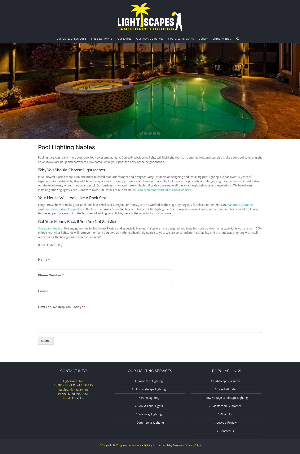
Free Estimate (227, 389)
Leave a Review (227, 422)
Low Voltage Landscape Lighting (227, 397)
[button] (237, 39)
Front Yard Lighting (150, 381)
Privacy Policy (193, 445)
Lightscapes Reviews (226, 381)
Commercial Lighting (150, 422)
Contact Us (227, 431)
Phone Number (51, 275)
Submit (46, 341)
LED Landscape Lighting (150, 389)
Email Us (78, 398)
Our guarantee (47, 228)
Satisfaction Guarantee (226, 406)
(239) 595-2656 (78, 394)
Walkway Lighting (150, 414)
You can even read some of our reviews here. (162, 190)
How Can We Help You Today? (61, 307)
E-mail (43, 291)
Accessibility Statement (171, 445)
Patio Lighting (150, 397)
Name (44, 260)
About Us (227, 414)
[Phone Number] (105, 281)
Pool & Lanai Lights (150, 406)
